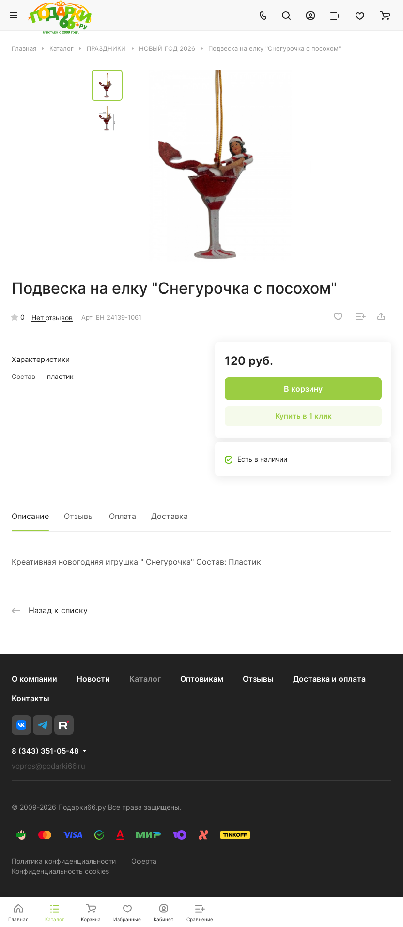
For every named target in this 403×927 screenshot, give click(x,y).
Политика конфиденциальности (64, 861)
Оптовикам (201, 679)
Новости (93, 679)
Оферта (143, 861)
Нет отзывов (52, 318)
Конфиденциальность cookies (60, 871)
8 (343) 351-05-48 (45, 751)
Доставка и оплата (329, 679)
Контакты (30, 698)
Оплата (122, 516)
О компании (34, 679)
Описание (30, 516)
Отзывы (79, 516)
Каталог (145, 679)
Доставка (169, 516)
